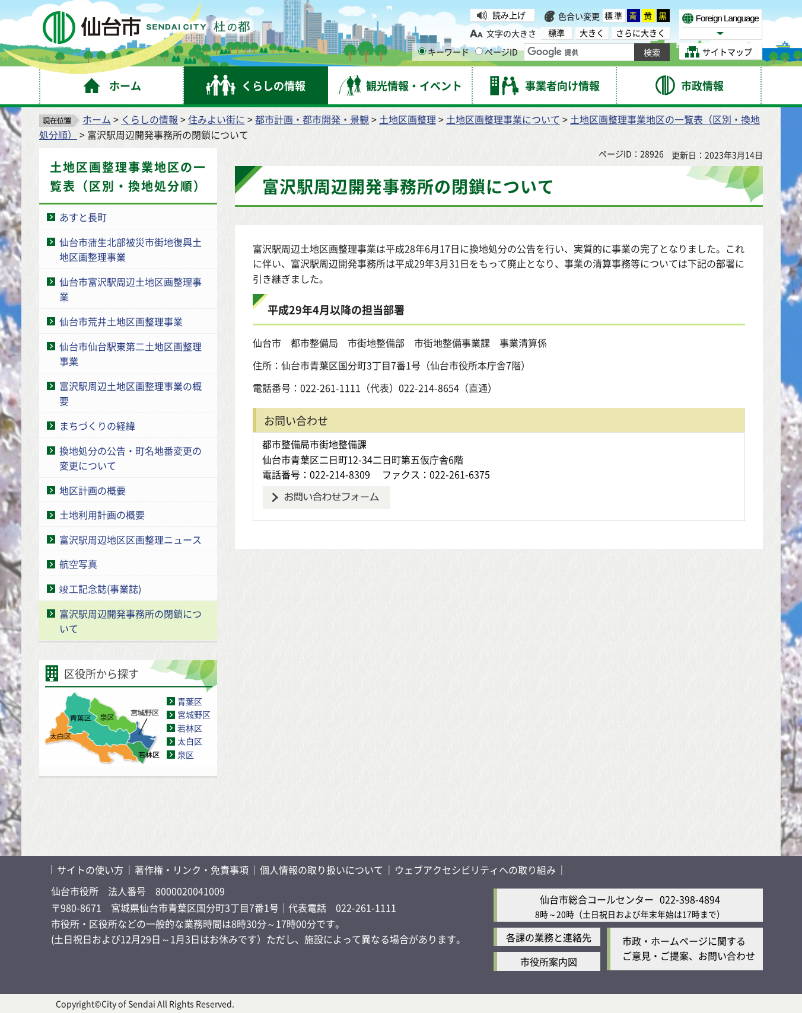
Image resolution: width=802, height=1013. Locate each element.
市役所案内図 (548, 961)
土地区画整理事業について (503, 119)
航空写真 (78, 564)
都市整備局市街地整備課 (314, 444)
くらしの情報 (149, 119)
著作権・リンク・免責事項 (192, 869)
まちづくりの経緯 (97, 425)
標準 (613, 15)
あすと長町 (83, 217)
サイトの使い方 (90, 869)
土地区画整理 (407, 119)
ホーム (96, 119)
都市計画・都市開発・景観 (312, 119)
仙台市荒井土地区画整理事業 (121, 321)
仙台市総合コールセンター (597, 899)
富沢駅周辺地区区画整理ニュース (130, 539)
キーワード (443, 51)
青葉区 (189, 701)
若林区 (189, 728)
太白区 (189, 741)
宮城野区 (194, 714)
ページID (496, 51)
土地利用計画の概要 (102, 514)
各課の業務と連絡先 (548, 937)
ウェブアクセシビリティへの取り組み (475, 869)
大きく (592, 33)
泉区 (185, 754)
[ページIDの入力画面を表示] (479, 51)
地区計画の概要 (92, 490)
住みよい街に (216, 119)
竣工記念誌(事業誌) (100, 588)
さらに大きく (641, 33)
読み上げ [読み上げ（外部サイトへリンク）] (509, 15)
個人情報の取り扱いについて (321, 869)
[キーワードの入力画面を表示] (422, 51)
